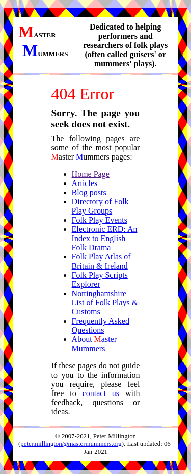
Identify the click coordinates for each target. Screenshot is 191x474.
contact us (101, 393)
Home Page (91, 174)
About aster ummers (94, 344)
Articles (85, 183)
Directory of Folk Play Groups (100, 206)
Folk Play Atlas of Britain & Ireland (101, 261)
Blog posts (89, 192)
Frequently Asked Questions (100, 325)
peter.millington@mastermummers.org (71, 443)
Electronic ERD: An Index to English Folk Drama (105, 238)
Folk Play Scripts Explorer (100, 279)
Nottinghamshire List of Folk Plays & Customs (105, 302)
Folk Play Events (99, 220)
